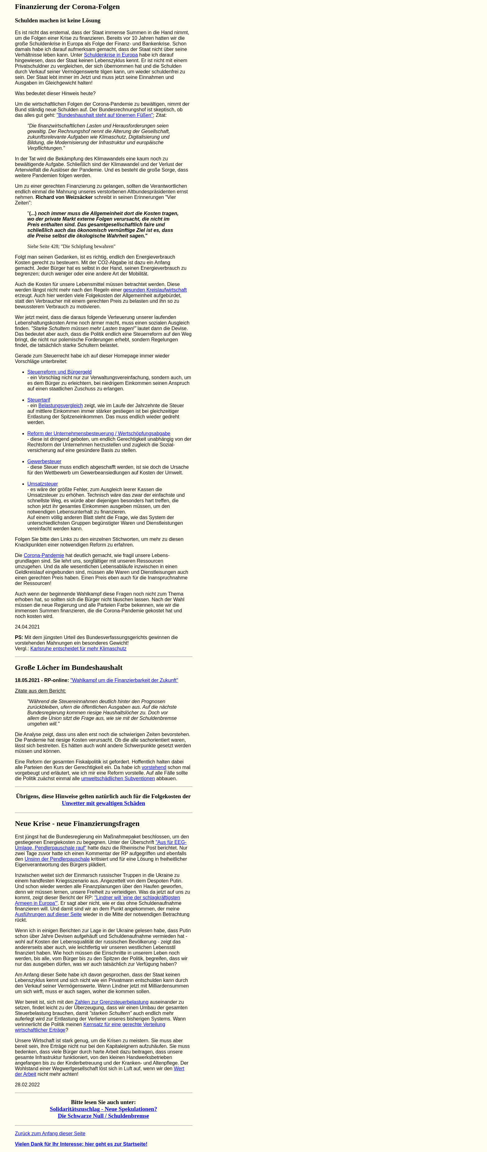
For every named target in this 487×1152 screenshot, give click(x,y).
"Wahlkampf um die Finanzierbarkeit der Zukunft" (124, 680)
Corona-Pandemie (44, 555)
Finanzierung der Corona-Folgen (67, 6)
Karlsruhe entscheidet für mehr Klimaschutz (78, 648)
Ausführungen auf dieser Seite (48, 914)
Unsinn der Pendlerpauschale (57, 859)
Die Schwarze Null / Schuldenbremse (103, 1116)
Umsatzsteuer (42, 483)
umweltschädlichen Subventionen (118, 778)
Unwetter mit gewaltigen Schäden (103, 803)
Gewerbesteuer (44, 461)
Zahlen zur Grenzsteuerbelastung (111, 1002)
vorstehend (154, 767)
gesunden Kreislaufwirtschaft (155, 290)
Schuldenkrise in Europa (111, 55)
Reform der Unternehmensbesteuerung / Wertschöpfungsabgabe (98, 433)
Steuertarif (38, 400)
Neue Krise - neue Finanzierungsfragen (77, 823)
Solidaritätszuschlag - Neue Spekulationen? (103, 1109)
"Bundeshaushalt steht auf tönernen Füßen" (105, 115)
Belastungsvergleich (61, 405)
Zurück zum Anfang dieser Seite (50, 1133)
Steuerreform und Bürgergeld (59, 372)
